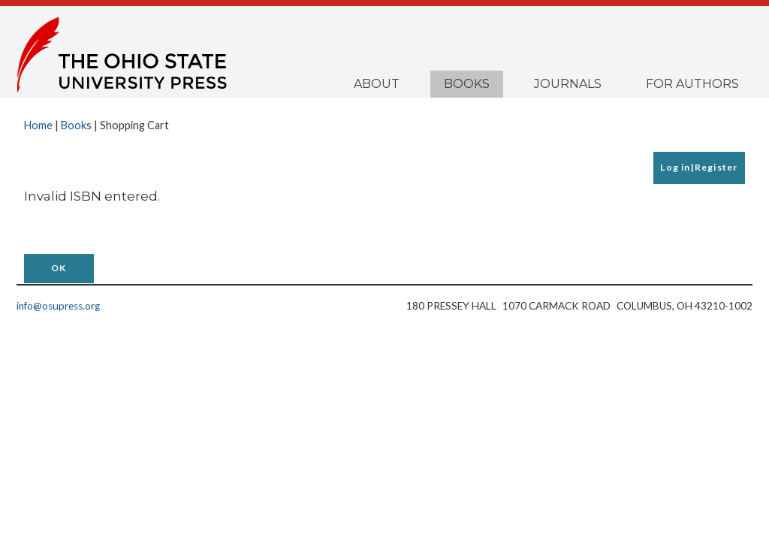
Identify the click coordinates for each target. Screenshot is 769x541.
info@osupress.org (58, 306)
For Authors (692, 84)
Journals (568, 84)
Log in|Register (698, 167)
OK (58, 268)
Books (467, 84)
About (377, 84)
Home (38, 125)
